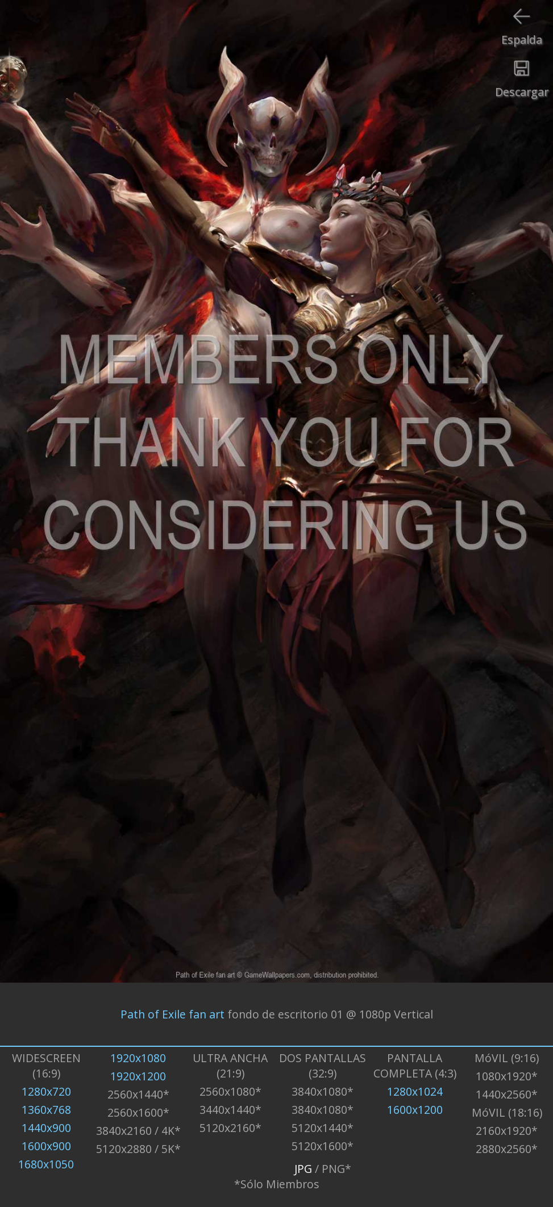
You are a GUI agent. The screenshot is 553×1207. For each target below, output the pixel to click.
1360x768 (46, 1109)
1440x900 (46, 1127)
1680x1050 (46, 1164)
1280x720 (46, 1091)
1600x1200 (415, 1109)
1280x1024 (415, 1091)
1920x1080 (138, 1058)
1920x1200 (138, 1076)
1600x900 (46, 1146)
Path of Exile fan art (172, 1014)
